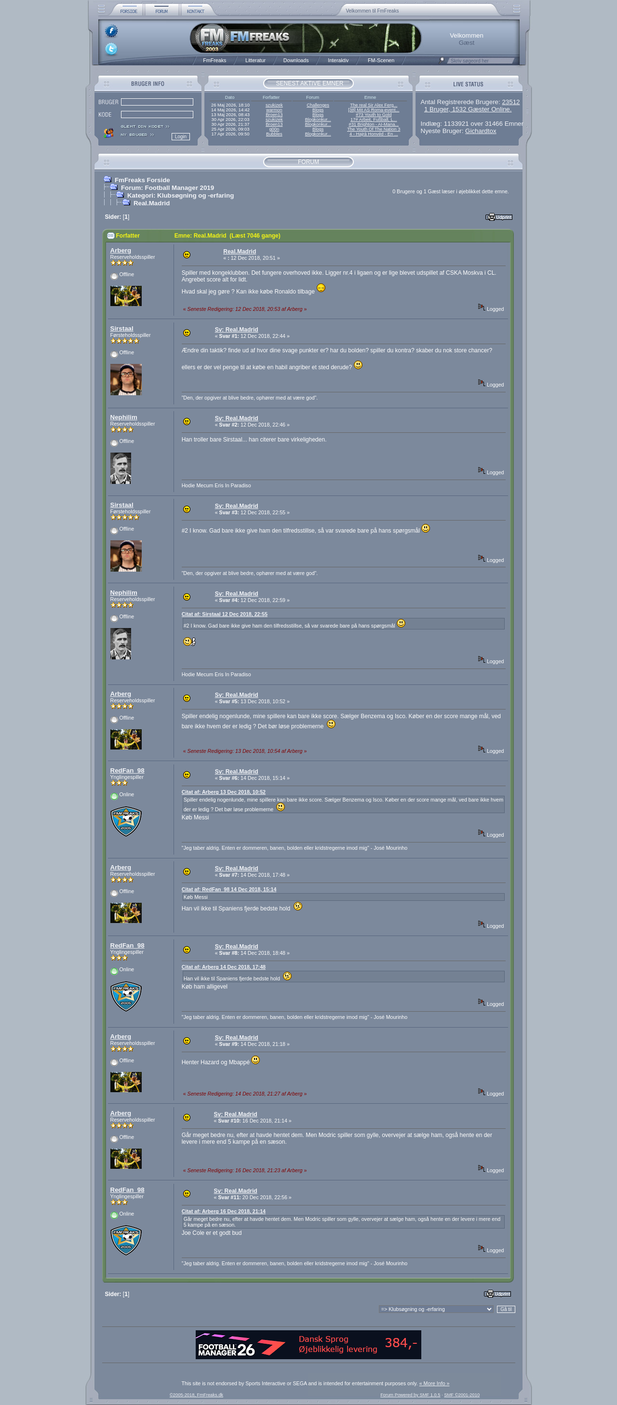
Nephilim (123, 417)
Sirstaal (122, 328)
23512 (511, 102)
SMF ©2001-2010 (462, 1394)
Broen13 (274, 114)
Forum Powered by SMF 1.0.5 (410, 1394)
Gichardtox (480, 130)
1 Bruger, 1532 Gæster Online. (468, 109)
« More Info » (434, 1383)
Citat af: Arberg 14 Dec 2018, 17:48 (224, 967)
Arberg (121, 250)
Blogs (317, 109)
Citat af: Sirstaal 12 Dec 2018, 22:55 (225, 614)
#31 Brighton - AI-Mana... (374, 124)
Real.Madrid (152, 203)
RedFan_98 (127, 770)
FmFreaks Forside (142, 180)
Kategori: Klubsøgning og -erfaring (180, 195)
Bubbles (274, 134)
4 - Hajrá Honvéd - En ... (373, 134)
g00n (274, 129)
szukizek (274, 105)
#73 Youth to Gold (373, 114)
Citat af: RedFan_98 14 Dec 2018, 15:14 (229, 889)
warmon (274, 109)
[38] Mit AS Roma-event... (373, 109)
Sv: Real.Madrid (236, 329)
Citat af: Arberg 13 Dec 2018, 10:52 (224, 792)
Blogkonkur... (318, 119)
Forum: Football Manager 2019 (167, 187)
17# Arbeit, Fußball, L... (373, 119)
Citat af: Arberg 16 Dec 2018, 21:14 (224, 1211)
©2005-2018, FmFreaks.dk (196, 1394)
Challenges (318, 105)
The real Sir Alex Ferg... (373, 105)
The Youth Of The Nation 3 (373, 129)
